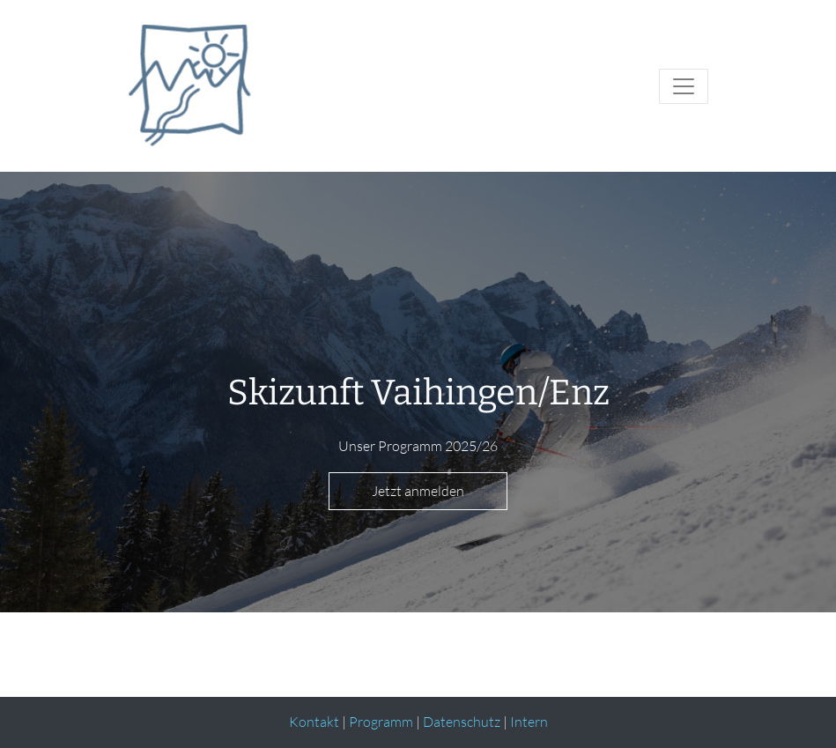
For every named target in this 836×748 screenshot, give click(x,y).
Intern (529, 721)
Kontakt (314, 721)
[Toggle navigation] (683, 86)
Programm (381, 721)
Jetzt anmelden (418, 491)
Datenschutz (461, 721)
